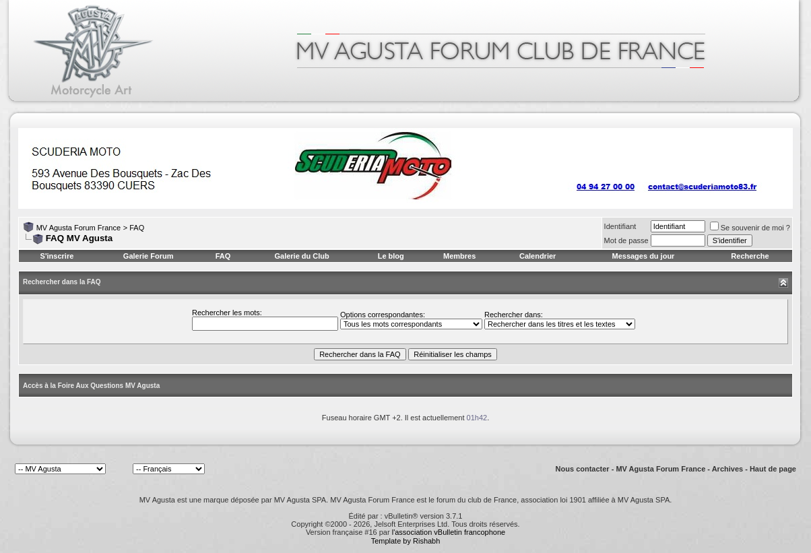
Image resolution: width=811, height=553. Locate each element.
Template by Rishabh (406, 541)
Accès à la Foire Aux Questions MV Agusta (91, 385)
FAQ (136, 228)
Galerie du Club (301, 256)
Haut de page (773, 469)
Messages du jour (643, 256)
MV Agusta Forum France (78, 228)
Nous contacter (583, 469)
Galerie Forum (148, 256)
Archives (727, 469)
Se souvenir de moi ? (750, 228)
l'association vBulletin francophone (448, 532)
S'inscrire (57, 256)
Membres (459, 256)
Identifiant (620, 226)
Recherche (750, 256)
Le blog (391, 256)
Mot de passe (626, 240)
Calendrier (537, 256)
